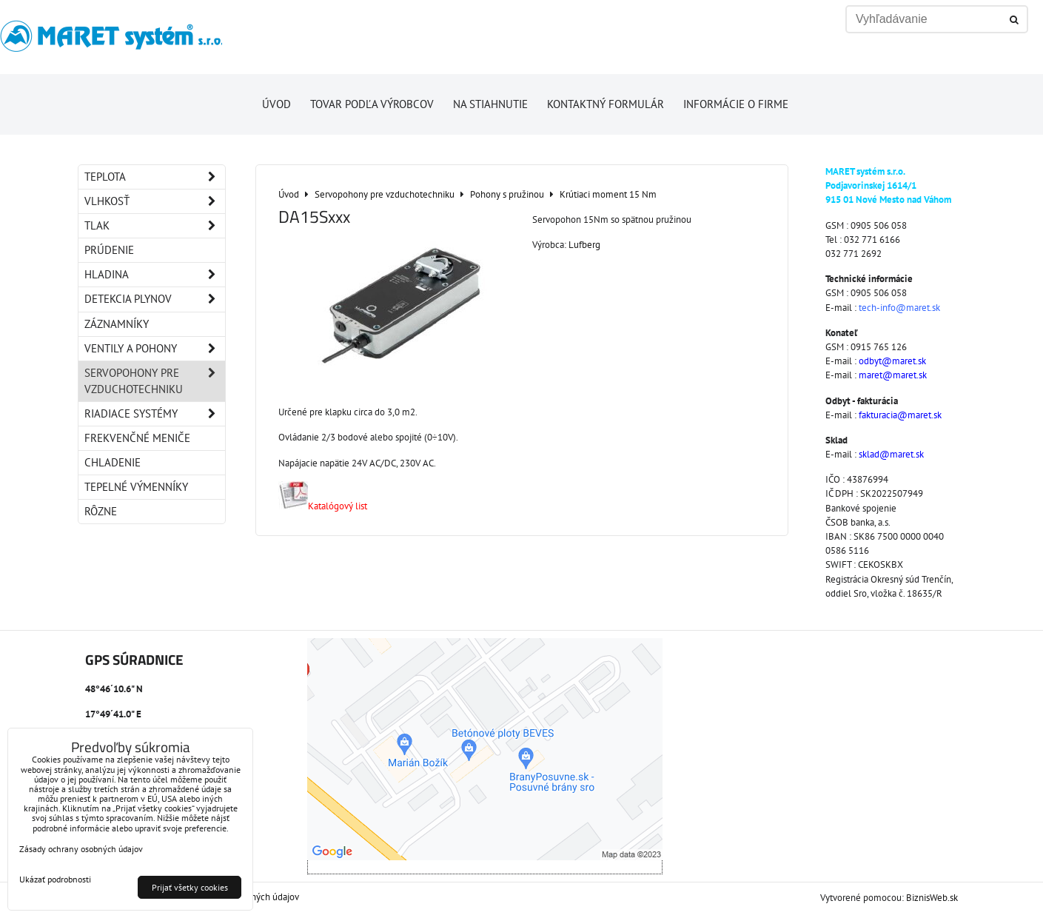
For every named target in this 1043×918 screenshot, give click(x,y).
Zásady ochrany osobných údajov (81, 848)
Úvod (276, 104)
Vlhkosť (154, 201)
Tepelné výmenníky (136, 487)
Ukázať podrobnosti (55, 879)
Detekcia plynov (154, 299)
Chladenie (112, 462)
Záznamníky (116, 324)
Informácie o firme (735, 104)
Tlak (154, 226)
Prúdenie (109, 250)
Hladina (154, 275)
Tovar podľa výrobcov (372, 104)
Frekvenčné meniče (137, 438)
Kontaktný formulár (605, 104)
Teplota (154, 177)
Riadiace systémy (154, 414)
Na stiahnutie (490, 104)
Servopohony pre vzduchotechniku (154, 381)
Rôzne (100, 511)
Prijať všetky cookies (190, 887)
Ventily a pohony (154, 349)
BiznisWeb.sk (932, 897)
